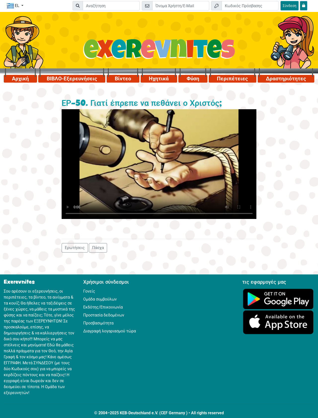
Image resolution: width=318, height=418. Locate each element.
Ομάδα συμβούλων (100, 299)
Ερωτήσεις (75, 247)
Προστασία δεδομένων (103, 315)
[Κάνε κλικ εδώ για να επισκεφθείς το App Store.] (278, 322)
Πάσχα (98, 247)
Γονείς (89, 291)
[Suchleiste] (111, 5)
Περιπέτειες (232, 79)
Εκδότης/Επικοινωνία (103, 307)
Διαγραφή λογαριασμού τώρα (109, 331)
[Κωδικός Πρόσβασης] (250, 5)
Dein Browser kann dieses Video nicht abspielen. (159, 164)
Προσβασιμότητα (98, 323)
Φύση (193, 79)
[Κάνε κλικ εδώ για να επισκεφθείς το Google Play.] (278, 298)
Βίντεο (123, 79)
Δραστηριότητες (286, 79)
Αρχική (20, 79)
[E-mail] (180, 5)
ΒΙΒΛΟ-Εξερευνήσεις (72, 79)
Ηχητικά (159, 79)
